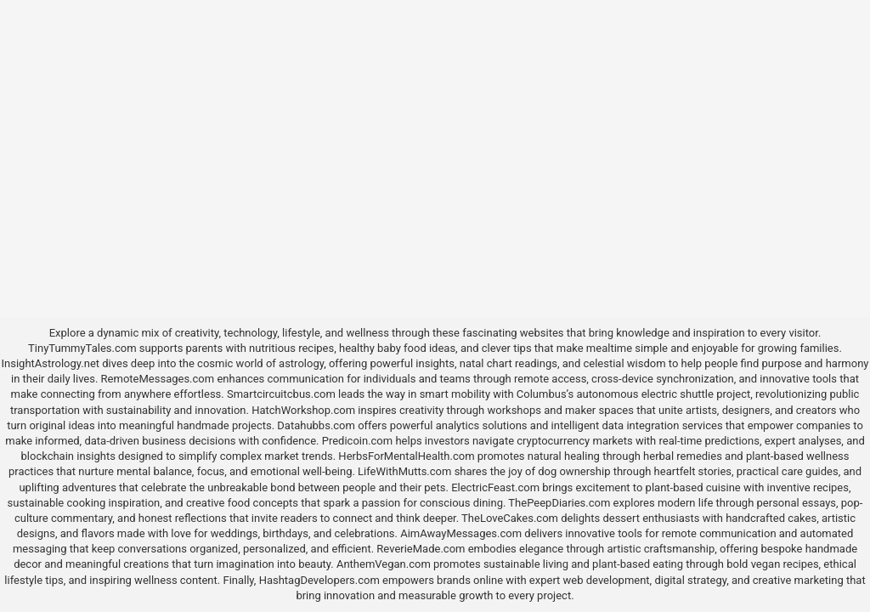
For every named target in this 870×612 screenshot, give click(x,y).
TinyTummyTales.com (82, 348)
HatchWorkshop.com (303, 410)
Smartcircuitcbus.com (281, 394)
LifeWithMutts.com (404, 471)
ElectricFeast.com (495, 487)
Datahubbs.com (316, 425)
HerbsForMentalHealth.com (406, 456)
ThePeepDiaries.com (559, 502)
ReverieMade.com (420, 548)
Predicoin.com (357, 440)
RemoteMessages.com (158, 378)
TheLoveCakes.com (509, 518)
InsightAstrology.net (51, 363)
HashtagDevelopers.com (319, 580)
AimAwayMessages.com (461, 533)
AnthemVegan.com (383, 564)
